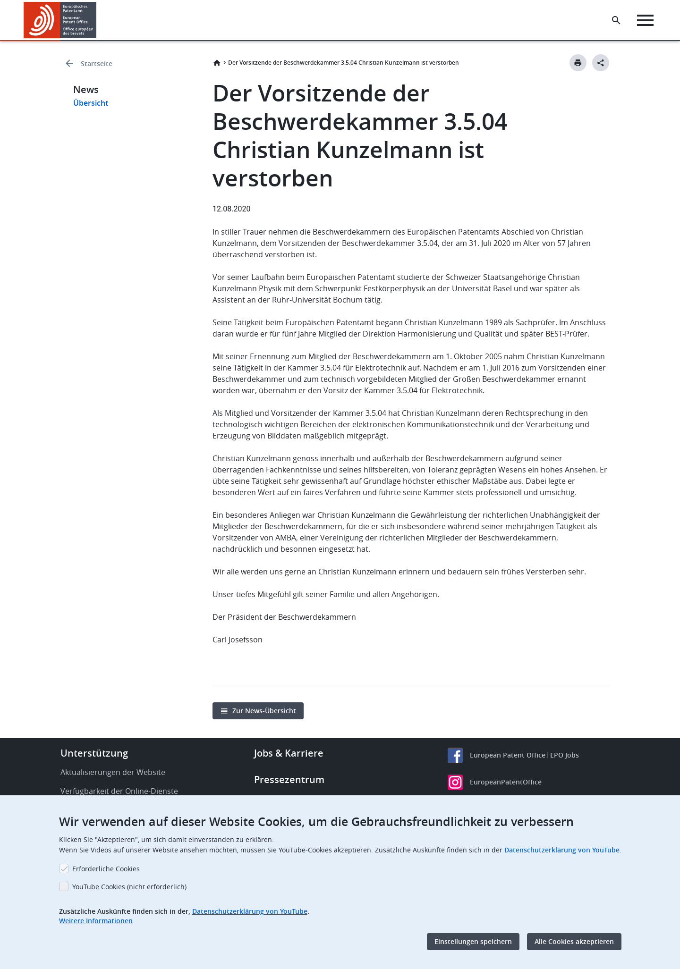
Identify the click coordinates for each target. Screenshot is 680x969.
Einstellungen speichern (473, 941)
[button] (98, 20)
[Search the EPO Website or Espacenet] (616, 20)
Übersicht (90, 103)
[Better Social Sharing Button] (600, 62)
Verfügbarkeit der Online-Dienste (119, 791)
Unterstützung (94, 753)
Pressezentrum (289, 779)
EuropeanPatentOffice (506, 781)
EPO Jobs (564, 754)
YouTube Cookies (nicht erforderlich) (129, 886)
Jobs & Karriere (288, 753)
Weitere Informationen (96, 920)
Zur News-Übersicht (264, 710)
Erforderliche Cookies (106, 868)
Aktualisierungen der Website (112, 772)
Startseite (96, 63)
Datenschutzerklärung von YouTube (562, 849)
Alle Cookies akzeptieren (574, 941)
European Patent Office (507, 754)
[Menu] (645, 20)
